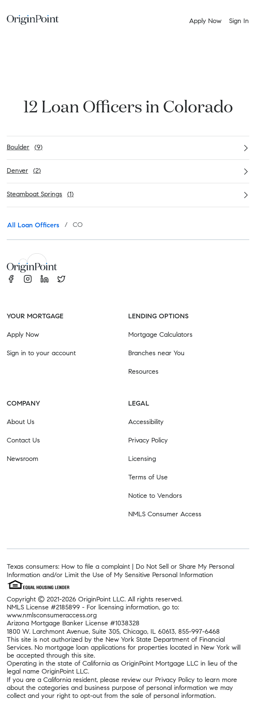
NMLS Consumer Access (164, 514)
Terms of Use (148, 477)
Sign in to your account (41, 353)
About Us (20, 422)
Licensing (142, 459)
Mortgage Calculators (160, 334)
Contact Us (23, 440)
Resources (143, 371)
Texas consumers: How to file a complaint (68, 566)
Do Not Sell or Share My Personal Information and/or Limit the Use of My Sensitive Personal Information (120, 570)
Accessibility (146, 422)
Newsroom (22, 459)
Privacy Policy (148, 440)
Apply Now (23, 334)
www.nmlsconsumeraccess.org (52, 615)
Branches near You (156, 353)
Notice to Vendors (155, 496)
